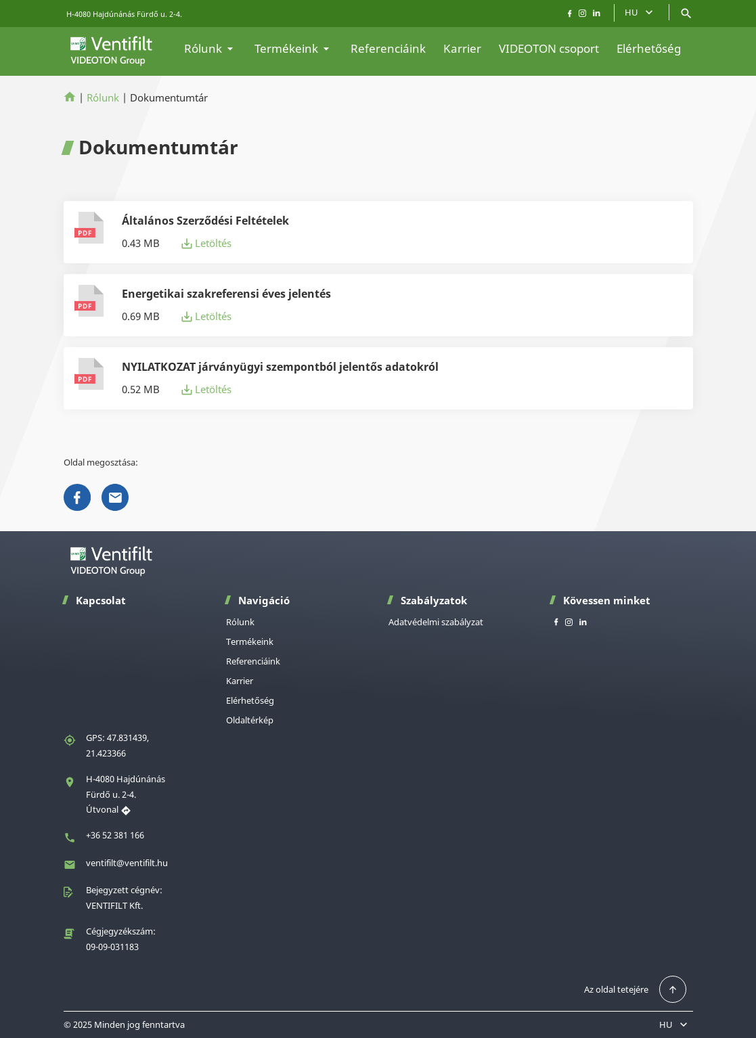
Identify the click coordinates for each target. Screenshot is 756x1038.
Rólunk (210, 48)
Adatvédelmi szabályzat (435, 622)
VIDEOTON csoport (549, 48)
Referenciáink (388, 48)
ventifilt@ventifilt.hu (127, 863)
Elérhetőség (649, 48)
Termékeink (293, 48)
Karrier (462, 48)
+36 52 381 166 (115, 835)
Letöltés (206, 243)
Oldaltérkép (249, 720)
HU (640, 12)
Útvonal (108, 809)
